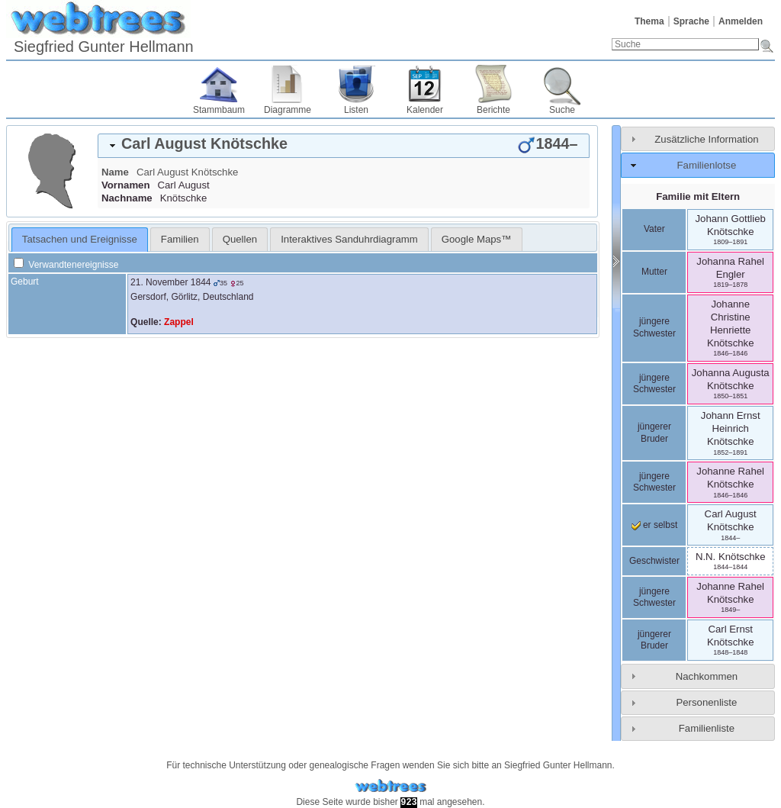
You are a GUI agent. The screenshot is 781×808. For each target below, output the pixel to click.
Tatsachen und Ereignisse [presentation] (79, 239)
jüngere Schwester (654, 327)
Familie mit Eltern (698, 196)
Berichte (493, 110)
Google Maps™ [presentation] (477, 239)
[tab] (344, 146)
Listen (356, 110)
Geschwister (654, 560)
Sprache (691, 21)
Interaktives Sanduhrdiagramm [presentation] (349, 239)
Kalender (425, 110)
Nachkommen (707, 676)
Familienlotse (707, 165)
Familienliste (706, 728)
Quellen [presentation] (240, 239)
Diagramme (287, 110)
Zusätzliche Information (706, 139)
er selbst (655, 525)
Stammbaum (219, 110)
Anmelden (740, 21)
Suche (562, 110)
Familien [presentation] (180, 239)
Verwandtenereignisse (66, 264)
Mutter (654, 271)
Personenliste (706, 702)
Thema (649, 21)
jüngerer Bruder (654, 432)
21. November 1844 (170, 282)
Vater (654, 229)
